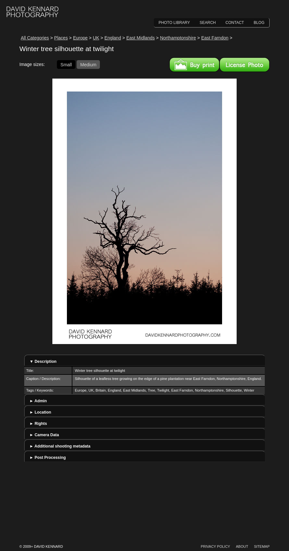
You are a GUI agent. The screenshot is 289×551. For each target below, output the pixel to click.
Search (208, 22)
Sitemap (262, 546)
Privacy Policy (215, 546)
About (242, 546)
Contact (235, 22)
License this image (244, 64)
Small (66, 64)
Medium (88, 64)
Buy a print (194, 64)
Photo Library (174, 22)
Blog (259, 22)
